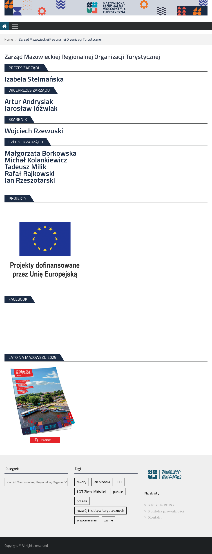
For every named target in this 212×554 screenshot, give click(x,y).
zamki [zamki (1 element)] (108, 520)
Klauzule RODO (161, 505)
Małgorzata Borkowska (40, 153)
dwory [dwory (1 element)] (81, 482)
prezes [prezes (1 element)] (82, 501)
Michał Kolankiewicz (35, 159)
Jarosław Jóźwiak (31, 108)
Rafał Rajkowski (29, 173)
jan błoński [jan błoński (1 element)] (102, 482)
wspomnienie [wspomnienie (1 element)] (87, 520)
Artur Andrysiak (28, 101)
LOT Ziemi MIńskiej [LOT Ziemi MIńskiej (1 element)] (91, 491)
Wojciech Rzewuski (33, 130)
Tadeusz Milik (25, 166)
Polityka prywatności (166, 511)
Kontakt (155, 517)
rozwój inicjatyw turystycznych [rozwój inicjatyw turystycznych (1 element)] (100, 510)
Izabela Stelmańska (34, 78)
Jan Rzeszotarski (29, 180)
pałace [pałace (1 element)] (118, 491)
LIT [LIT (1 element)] (119, 482)
